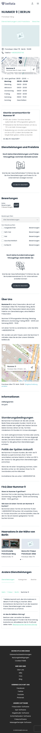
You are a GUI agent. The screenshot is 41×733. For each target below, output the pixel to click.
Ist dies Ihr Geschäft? (11, 139)
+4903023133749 (17, 53)
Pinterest (20, 697)
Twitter (20, 691)
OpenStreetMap (28, 381)
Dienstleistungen (8, 579)
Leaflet (19, 381)
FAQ (20, 676)
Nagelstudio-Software (20, 713)
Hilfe (20, 673)
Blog (20, 679)
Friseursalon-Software (20, 707)
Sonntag (7, 100)
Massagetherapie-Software (20, 722)
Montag (7, 81)
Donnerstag (9, 91)
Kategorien (22, 579)
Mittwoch (8, 87)
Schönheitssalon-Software (20, 716)
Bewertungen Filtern (7, 216)
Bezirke (33, 579)
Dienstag (7, 84)
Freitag (7, 94)
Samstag (7, 97)
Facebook (20, 688)
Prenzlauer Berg (8, 17)
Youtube (20, 694)
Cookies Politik (20, 661)
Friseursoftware (20, 719)
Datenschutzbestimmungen (20, 654)
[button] (20, 360)
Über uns (20, 670)
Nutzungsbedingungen (20, 657)
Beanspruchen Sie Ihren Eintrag (25, 624)
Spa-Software (20, 710)
